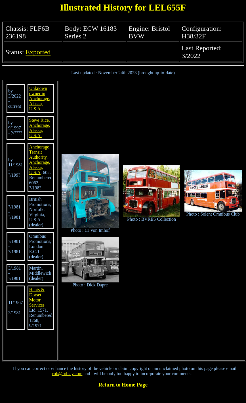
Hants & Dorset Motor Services (37, 297)
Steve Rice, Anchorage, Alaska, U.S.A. (39, 128)
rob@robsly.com (67, 373)
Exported (38, 52)
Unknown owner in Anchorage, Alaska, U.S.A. (39, 98)
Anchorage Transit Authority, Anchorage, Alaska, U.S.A (39, 159)
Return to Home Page (123, 385)
